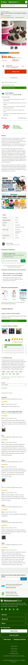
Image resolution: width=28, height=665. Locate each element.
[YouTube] (6, 609)
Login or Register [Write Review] (14, 320)
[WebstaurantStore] (14, 600)
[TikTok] (13, 609)
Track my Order (14, 635)
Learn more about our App (12, 595)
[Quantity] (3, 72)
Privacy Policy (17, 266)
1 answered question (19, 17)
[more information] (21, 94)
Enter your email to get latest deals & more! (13, 575)
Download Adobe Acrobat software (8, 303)
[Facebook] (10, 609)
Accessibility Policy (14, 653)
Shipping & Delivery (19, 639)
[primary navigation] (4, 2)
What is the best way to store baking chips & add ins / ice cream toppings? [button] (13, 274)
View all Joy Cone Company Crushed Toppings (17, 127)
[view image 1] (4, 331)
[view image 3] (19, 331)
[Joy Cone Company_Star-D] (23, 295)
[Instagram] (2, 609)
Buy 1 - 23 (3, 55)
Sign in (23, 66)
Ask (23, 260)
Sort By (3, 382)
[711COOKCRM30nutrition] (14, 295)
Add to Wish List (14, 77)
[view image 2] (12, 331)
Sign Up (24, 579)
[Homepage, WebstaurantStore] (14, 2)
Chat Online (6, 639)
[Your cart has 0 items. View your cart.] (25, 2)
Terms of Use (10, 266)
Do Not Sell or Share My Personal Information (14, 655)
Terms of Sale (14, 646)
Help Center (14, 631)
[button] (12, 47)
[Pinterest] (17, 609)
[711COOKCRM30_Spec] (5, 295)
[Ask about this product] (14, 261)
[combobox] (14, 5)
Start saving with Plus (11, 587)
